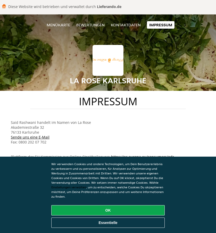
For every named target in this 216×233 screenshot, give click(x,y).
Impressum (160, 25)
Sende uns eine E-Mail (30, 137)
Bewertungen (90, 25)
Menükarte (58, 25)
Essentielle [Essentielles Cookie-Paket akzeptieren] (107, 223)
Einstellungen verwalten (68, 187)
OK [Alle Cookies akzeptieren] (108, 210)
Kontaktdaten (126, 25)
